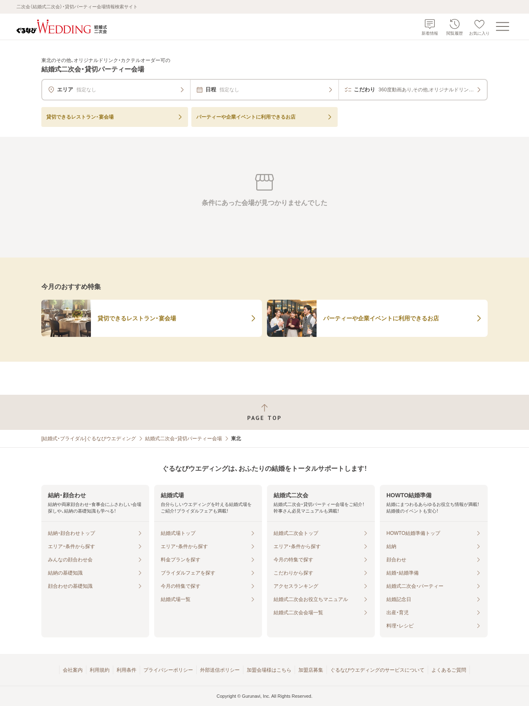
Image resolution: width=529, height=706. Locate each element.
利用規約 (100, 670)
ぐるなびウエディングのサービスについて (377, 670)
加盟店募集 (310, 670)
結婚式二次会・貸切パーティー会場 (183, 438)
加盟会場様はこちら (269, 670)
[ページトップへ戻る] (264, 412)
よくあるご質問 (448, 670)
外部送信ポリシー (220, 670)
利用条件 (126, 670)
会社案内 (73, 670)
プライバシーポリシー (168, 670)
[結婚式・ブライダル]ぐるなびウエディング (88, 438)
